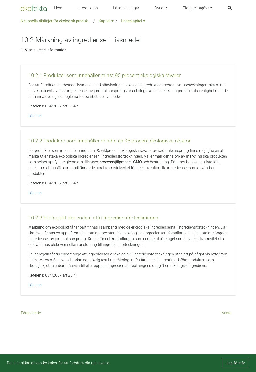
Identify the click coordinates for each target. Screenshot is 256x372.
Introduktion (87, 8)
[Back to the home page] (34, 8)
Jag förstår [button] (235, 363)
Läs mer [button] (35, 115)
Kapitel (106, 21)
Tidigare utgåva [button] (196, 8)
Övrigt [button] (160, 8)
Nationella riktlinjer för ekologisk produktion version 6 (56, 21)
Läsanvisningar (126, 8)
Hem (58, 8)
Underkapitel (133, 21)
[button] (104, 75)
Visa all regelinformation (43, 50)
